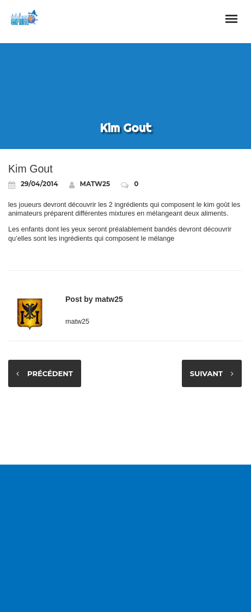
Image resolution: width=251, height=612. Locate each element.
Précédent (50, 373)
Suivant (206, 373)
